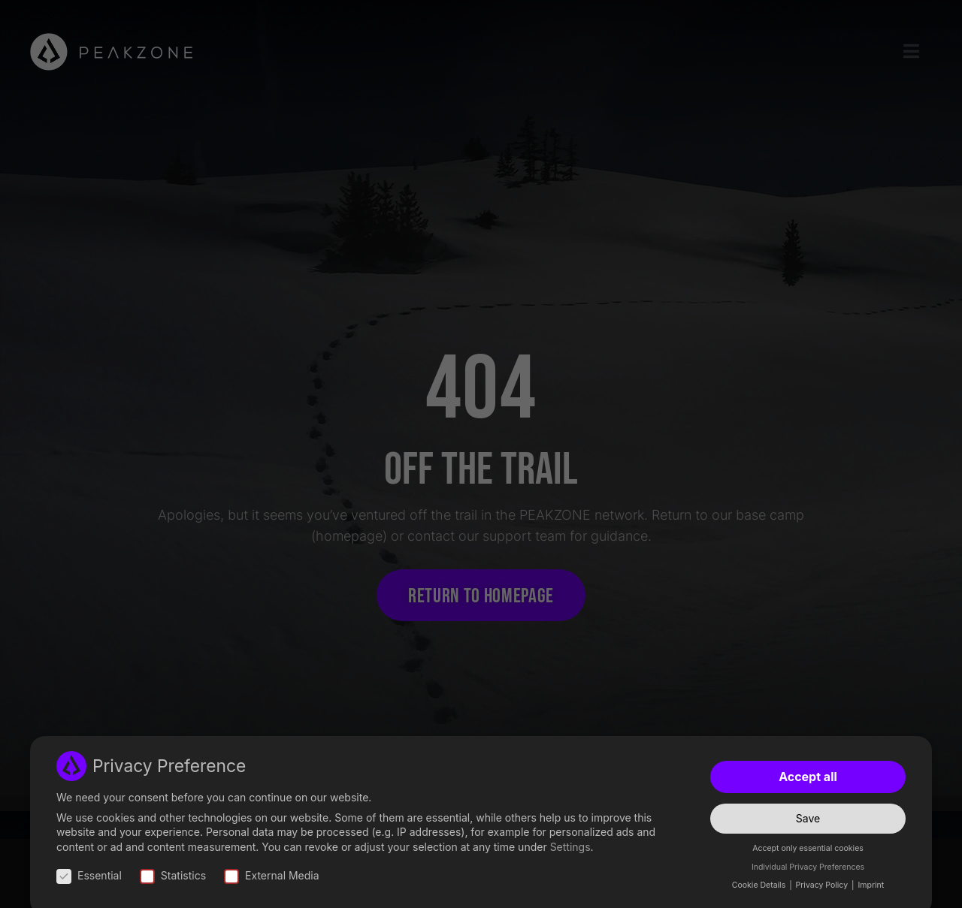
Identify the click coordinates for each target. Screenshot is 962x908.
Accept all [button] (808, 776)
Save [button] (808, 818)
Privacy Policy (823, 885)
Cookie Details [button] (760, 885)
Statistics (173, 875)
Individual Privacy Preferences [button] (808, 867)
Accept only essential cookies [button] (808, 848)
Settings (570, 846)
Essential (89, 875)
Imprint (871, 885)
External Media (271, 875)
